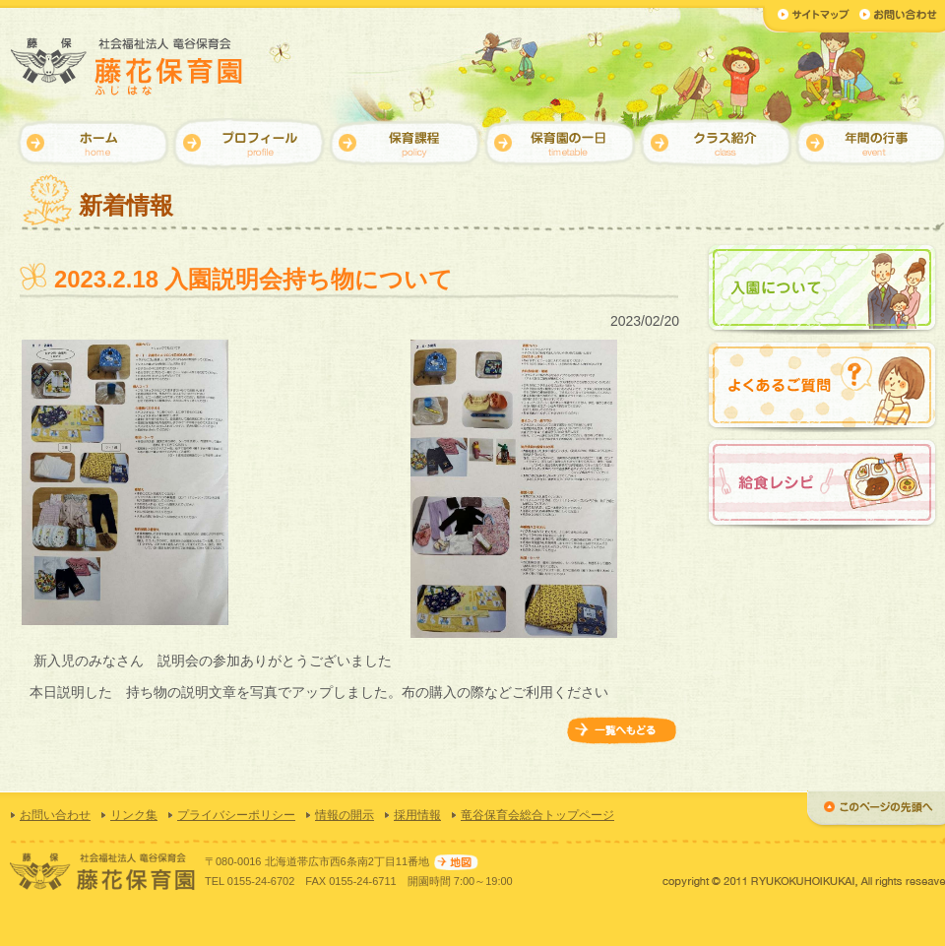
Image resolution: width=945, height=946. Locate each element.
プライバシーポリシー (236, 815)
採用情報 (417, 815)
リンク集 (134, 815)
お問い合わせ (55, 815)
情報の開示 (344, 815)
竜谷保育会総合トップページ (537, 815)
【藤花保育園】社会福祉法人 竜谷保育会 (128, 66)
